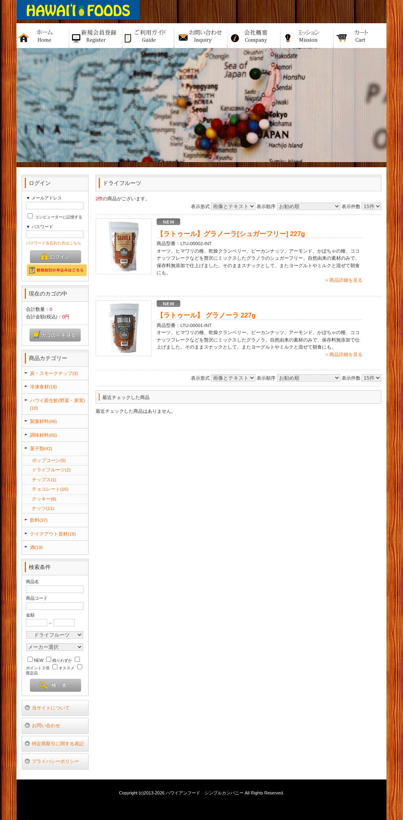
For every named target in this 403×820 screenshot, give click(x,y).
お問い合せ (200, 35)
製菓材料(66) (43, 421)
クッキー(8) (44, 498)
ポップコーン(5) (49, 460)
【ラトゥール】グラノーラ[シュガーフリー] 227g (231, 234)
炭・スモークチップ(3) (54, 373)
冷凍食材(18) (43, 386)
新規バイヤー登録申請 (95, 35)
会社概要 (254, 35)
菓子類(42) (41, 448)
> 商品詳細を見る (343, 280)
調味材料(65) (43, 435)
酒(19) (36, 547)
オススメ (63, 668)
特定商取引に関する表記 (58, 743)
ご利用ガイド (148, 35)
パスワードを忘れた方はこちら (53, 243)
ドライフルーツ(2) (51, 469)
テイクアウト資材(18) (53, 533)
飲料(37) (39, 520)
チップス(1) (44, 479)
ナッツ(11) (43, 508)
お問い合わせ (46, 725)
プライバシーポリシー (55, 761)
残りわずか (59, 660)
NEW (35, 660)
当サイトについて (51, 707)
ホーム (43, 35)
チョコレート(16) (50, 488)
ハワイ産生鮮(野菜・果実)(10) (57, 404)
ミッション (307, 35)
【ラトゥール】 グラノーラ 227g (206, 315)
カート (360, 35)
